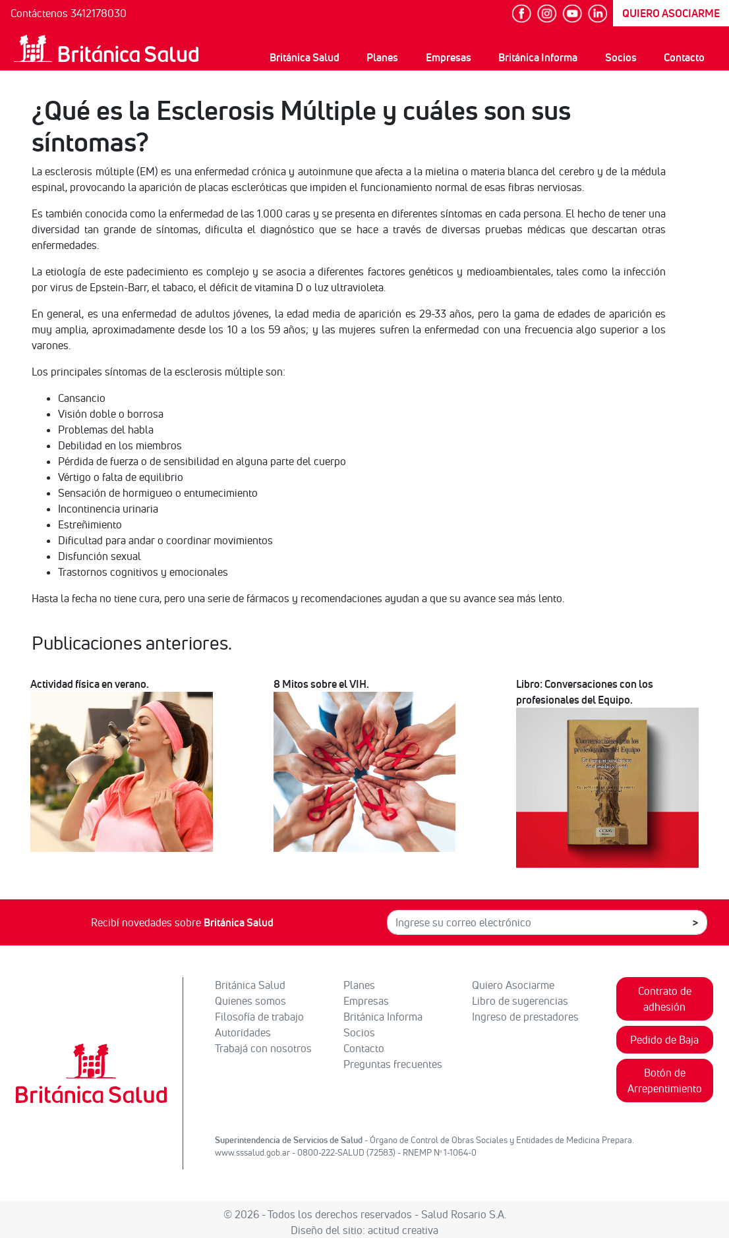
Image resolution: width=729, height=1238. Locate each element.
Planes (382, 57)
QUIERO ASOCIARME (671, 13)
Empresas (448, 57)
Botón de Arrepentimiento (664, 1080)
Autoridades (243, 1032)
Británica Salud (304, 57)
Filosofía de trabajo (259, 1016)
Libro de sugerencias (520, 1000)
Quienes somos (250, 1000)
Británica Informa (537, 57)
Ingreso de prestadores (525, 1016)
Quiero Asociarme (513, 985)
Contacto (684, 57)
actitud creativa (403, 1230)
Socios (621, 57)
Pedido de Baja (664, 1039)
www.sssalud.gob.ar (252, 1152)
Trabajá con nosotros (263, 1048)
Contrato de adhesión (664, 998)
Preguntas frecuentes (392, 1064)
